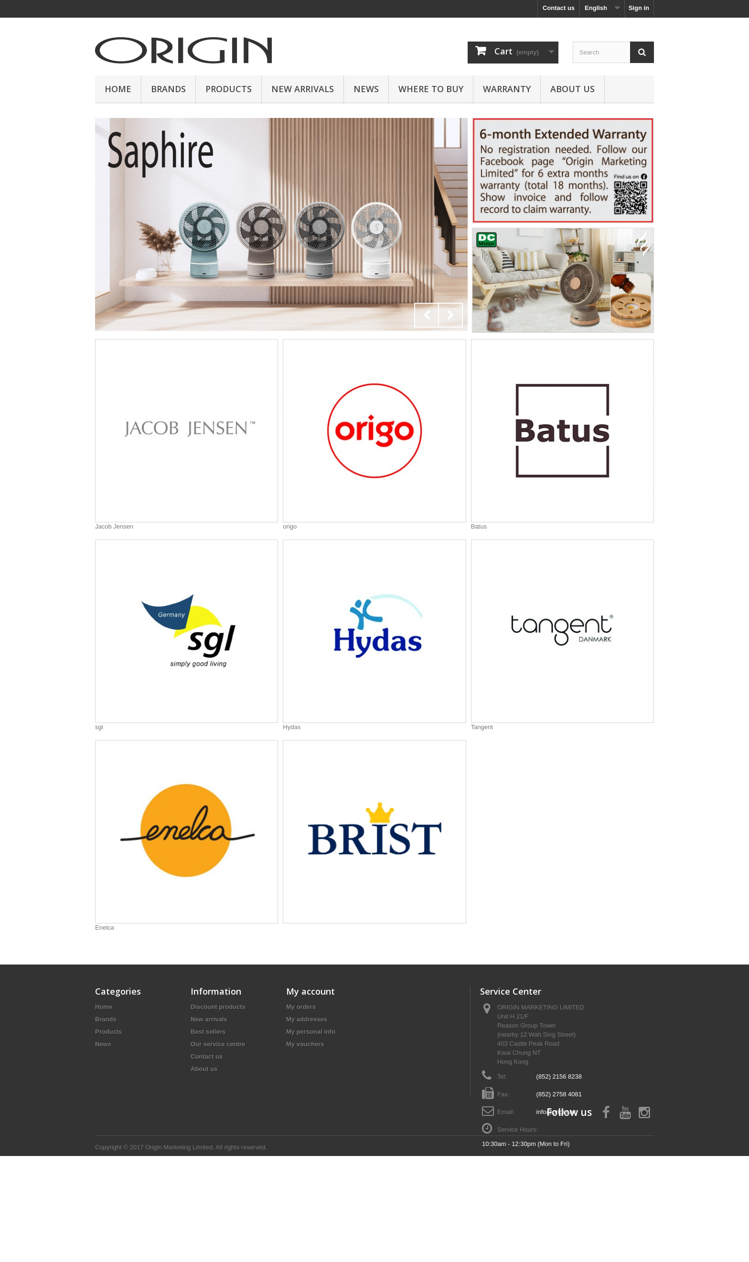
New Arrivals (302, 89)
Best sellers (208, 1031)
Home (118, 89)
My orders (301, 1006)
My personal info (310, 1031)
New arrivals (209, 1019)
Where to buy (430, 89)
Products (228, 89)
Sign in (639, 7)
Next (450, 315)
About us (572, 89)
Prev (426, 315)
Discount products (218, 1006)
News (366, 89)
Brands (168, 89)
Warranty (507, 89)
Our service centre (218, 1044)
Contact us (559, 7)
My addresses (306, 1019)
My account (310, 991)
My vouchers (305, 1044)
